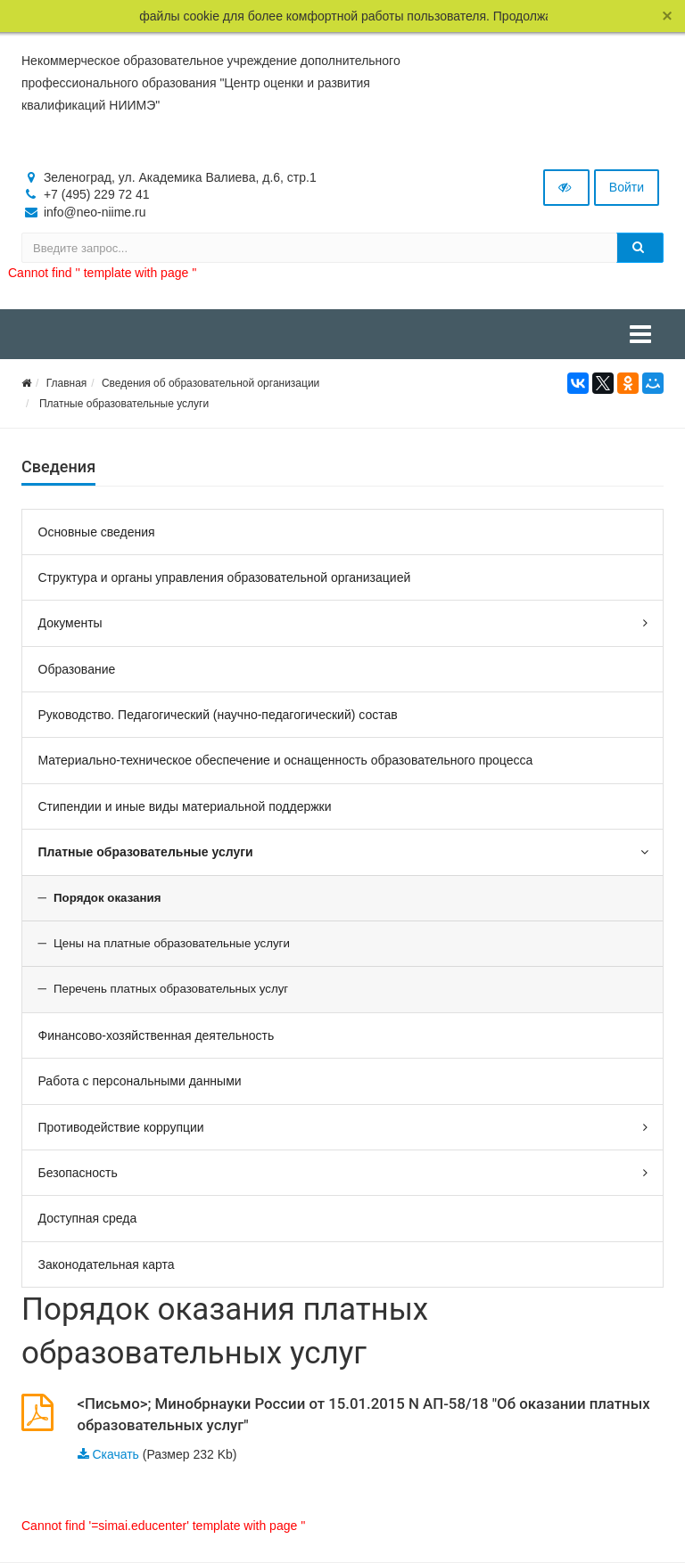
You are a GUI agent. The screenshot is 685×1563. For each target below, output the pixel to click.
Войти (626, 187)
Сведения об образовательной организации (210, 383)
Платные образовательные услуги (123, 403)
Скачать (115, 1454)
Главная (66, 383)
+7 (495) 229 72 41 (97, 194)
